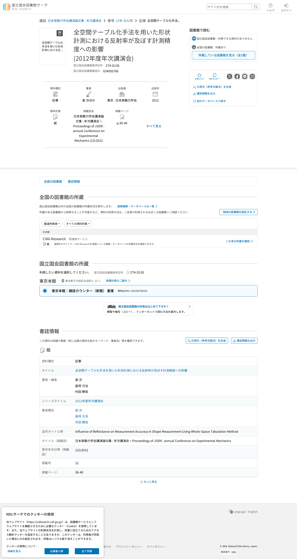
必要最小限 (56, 551)
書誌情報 (74, 181)
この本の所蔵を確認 (240, 241)
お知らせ (106, 546)
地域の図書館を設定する (239, 212)
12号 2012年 (124, 20)
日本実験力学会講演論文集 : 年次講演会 (75, 20)
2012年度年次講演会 (89, 401)
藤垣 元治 (81, 416)
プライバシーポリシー (129, 546)
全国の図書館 (53, 181)
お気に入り (199, 76)
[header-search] (233, 7)
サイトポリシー (156, 546)
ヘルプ (270, 7)
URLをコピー (214, 76)
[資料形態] (78, 224)
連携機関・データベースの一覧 (138, 206)
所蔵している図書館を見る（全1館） (224, 55)
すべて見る (153, 126)
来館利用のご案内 (118, 280)
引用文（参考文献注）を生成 (212, 87)
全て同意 (87, 551)
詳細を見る (14, 551)
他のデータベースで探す (209, 101)
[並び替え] (52, 224)
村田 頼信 (81, 422)
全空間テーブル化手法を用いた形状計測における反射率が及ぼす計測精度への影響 (131, 370)
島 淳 (78, 410)
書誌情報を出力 (204, 93)
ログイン (286, 7)
